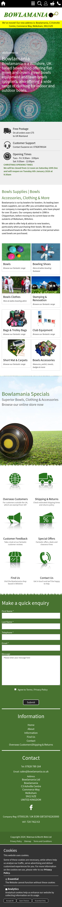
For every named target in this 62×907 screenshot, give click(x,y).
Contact (31, 757)
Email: (16, 771)
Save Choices (24, 900)
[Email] (31, 648)
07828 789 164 (33, 766)
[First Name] (31, 616)
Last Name (8, 621)
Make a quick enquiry (25, 602)
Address (31, 776)
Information (31, 716)
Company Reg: (10, 816)
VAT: (24, 821)
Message (6, 654)
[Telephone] (31, 637)
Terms (29, 689)
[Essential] (6, 879)
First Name (8, 611)
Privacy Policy (41, 689)
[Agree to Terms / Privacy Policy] (15, 689)
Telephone (7, 632)
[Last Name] (31, 626)
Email (5, 643)
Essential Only (40, 900)
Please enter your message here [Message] (31, 670)
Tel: (23, 766)
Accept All (10, 900)
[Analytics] (6, 889)
